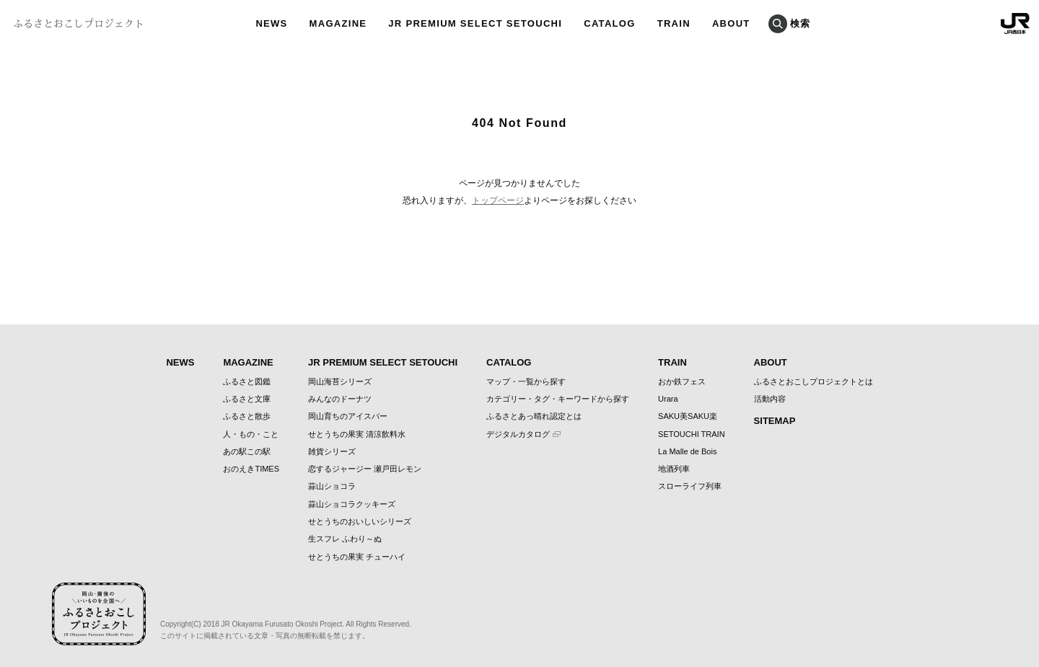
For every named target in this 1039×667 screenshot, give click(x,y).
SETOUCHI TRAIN (691, 434)
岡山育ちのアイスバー (347, 416)
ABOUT (770, 362)
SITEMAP (775, 420)
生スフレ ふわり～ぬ (345, 538)
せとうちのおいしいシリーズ (359, 521)
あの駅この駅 (247, 451)
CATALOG (508, 362)
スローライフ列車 (690, 486)
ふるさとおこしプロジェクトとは (813, 381)
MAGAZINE (248, 362)
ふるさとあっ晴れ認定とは (534, 416)
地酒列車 (674, 468)
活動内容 (770, 398)
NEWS (180, 362)
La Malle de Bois (687, 451)
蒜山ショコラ (332, 486)
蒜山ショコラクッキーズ (351, 504)
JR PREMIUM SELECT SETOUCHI (382, 362)
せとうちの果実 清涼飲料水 (356, 434)
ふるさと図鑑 (247, 381)
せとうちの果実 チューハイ (356, 556)
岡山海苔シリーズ (340, 381)
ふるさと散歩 (247, 416)
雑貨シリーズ (332, 451)
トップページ (498, 200)
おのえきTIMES (251, 468)
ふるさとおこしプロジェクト (78, 24)
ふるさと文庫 (247, 398)
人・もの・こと (251, 434)
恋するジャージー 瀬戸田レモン (364, 468)
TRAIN (672, 362)
